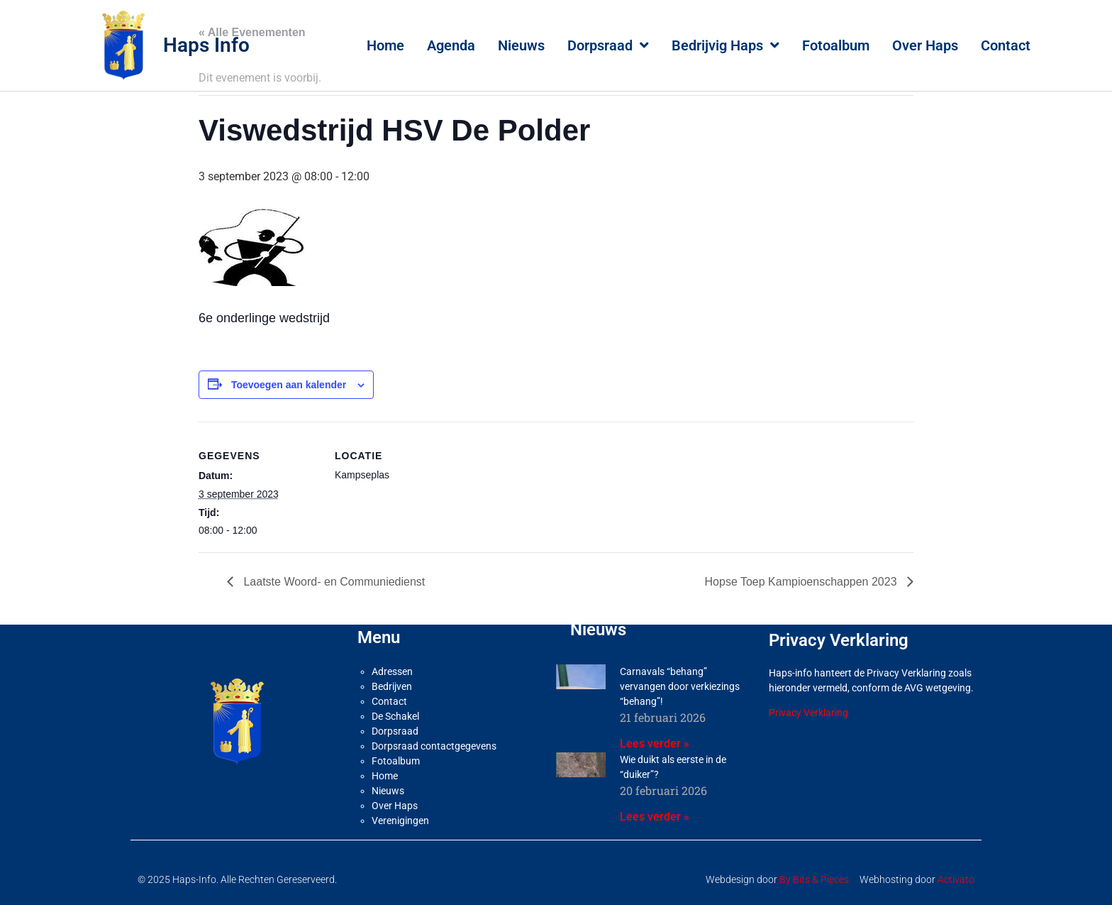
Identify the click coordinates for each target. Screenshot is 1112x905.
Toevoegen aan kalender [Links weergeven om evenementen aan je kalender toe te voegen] (288, 384)
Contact (1005, 45)
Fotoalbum (835, 45)
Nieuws (521, 45)
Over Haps (925, 45)
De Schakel (395, 716)
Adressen (392, 671)
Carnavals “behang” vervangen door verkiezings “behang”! (680, 686)
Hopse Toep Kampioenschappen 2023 (802, 582)
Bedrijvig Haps (725, 45)
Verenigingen (400, 820)
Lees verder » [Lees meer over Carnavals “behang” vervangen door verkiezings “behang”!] (654, 743)
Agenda (451, 45)
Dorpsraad (608, 45)
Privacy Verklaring (808, 712)
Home (385, 45)
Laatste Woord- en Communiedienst (332, 582)
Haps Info (206, 45)
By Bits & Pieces (814, 879)
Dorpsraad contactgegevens (434, 746)
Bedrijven (392, 686)
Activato (956, 879)
